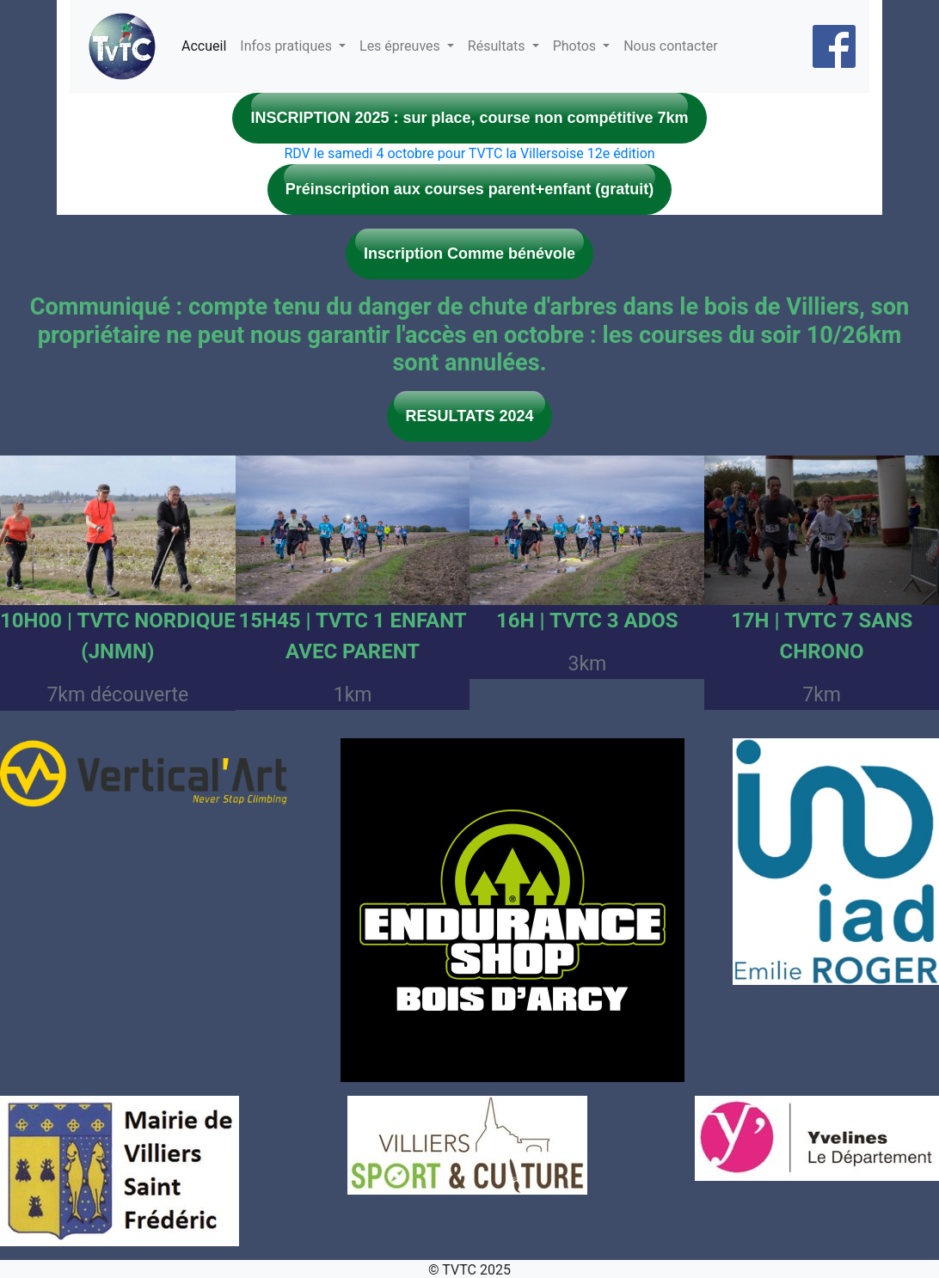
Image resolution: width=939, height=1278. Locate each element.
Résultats (498, 46)
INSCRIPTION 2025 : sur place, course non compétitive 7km (469, 117)
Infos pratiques (287, 46)
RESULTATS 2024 (469, 416)
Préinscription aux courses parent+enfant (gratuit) (469, 189)
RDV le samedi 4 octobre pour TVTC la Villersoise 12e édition (469, 153)
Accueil (203, 46)
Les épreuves (401, 46)
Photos (576, 46)
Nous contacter (670, 46)
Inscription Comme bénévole (469, 253)
